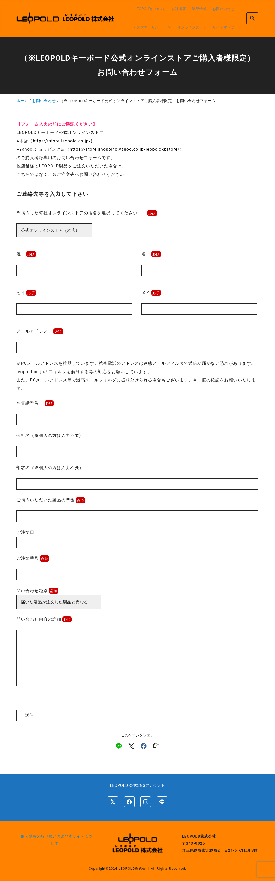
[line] (119, 746)
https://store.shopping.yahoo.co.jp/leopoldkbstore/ (124, 149)
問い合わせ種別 (37, 590)
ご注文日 (69, 537)
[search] (252, 18)
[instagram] (145, 801)
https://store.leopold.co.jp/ (62, 140)
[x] (131, 746)
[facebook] (144, 746)
